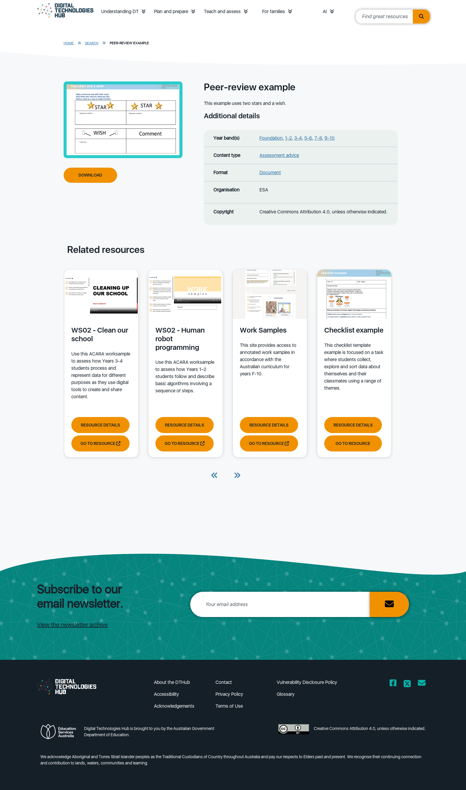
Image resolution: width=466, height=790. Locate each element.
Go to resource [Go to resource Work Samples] (268, 443)
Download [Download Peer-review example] (90, 175)
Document (270, 172)
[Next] (237, 476)
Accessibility (166, 694)
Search (91, 43)
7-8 (318, 138)
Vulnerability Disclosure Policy (307, 682)
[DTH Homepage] (65, 18)
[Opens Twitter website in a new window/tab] (407, 684)
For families (273, 11)
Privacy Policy (229, 694)
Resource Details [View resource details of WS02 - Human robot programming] (184, 424)
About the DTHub (172, 682)
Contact (223, 682)
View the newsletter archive (72, 624)
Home (69, 43)
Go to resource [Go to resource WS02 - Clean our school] (100, 443)
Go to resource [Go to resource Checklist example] (351, 443)
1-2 (288, 138)
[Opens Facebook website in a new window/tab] (393, 684)
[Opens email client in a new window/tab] (422, 684)
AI (325, 11)
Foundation (271, 138)
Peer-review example (129, 43)
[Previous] (214, 476)
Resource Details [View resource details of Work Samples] (267, 424)
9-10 (330, 138)
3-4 (298, 138)
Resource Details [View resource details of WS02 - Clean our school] (100, 424)
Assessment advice (279, 155)
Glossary (286, 694)
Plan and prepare (171, 11)
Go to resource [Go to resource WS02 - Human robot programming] (184, 443)
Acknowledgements (174, 706)
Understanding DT (119, 11)
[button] (143, 11)
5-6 (308, 138)
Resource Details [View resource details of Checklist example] (351, 424)
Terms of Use (229, 706)
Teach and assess (222, 11)
